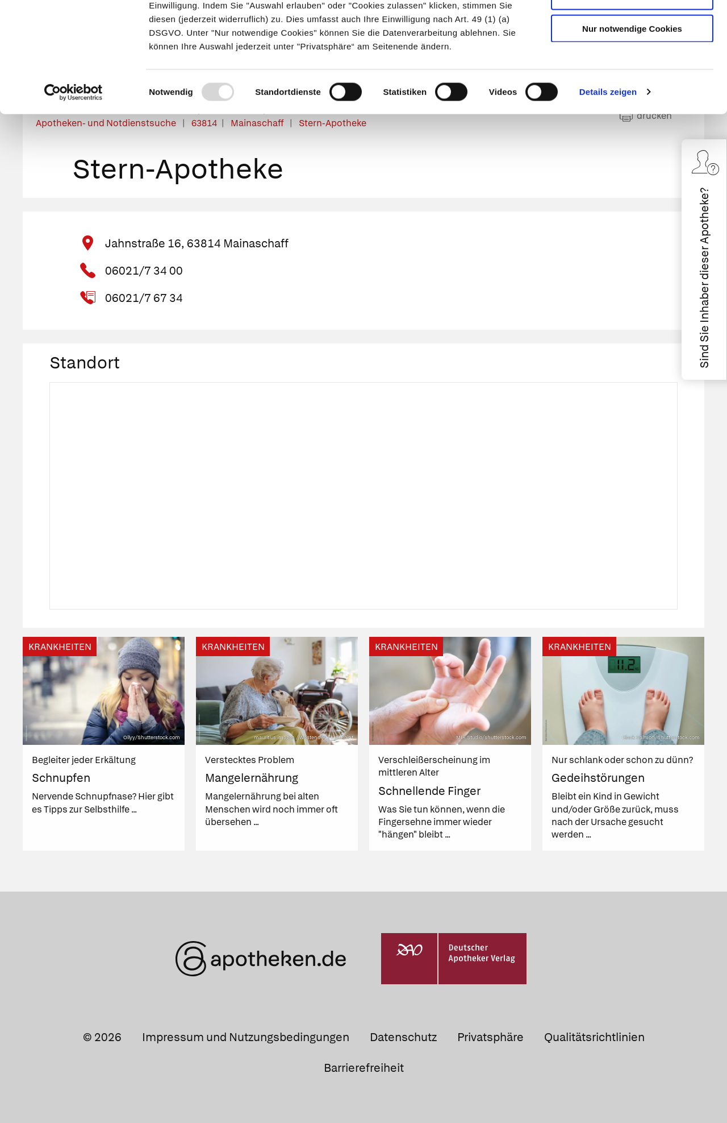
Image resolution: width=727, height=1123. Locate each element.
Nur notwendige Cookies (632, 92)
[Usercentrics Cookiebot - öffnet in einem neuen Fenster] (73, 155)
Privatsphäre (490, 1037)
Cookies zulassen (632, 27)
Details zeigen (608, 155)
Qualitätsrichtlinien (594, 1037)
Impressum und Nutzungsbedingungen (245, 1037)
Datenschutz (403, 1037)
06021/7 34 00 (144, 270)
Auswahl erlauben (632, 60)
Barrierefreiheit (364, 1067)
